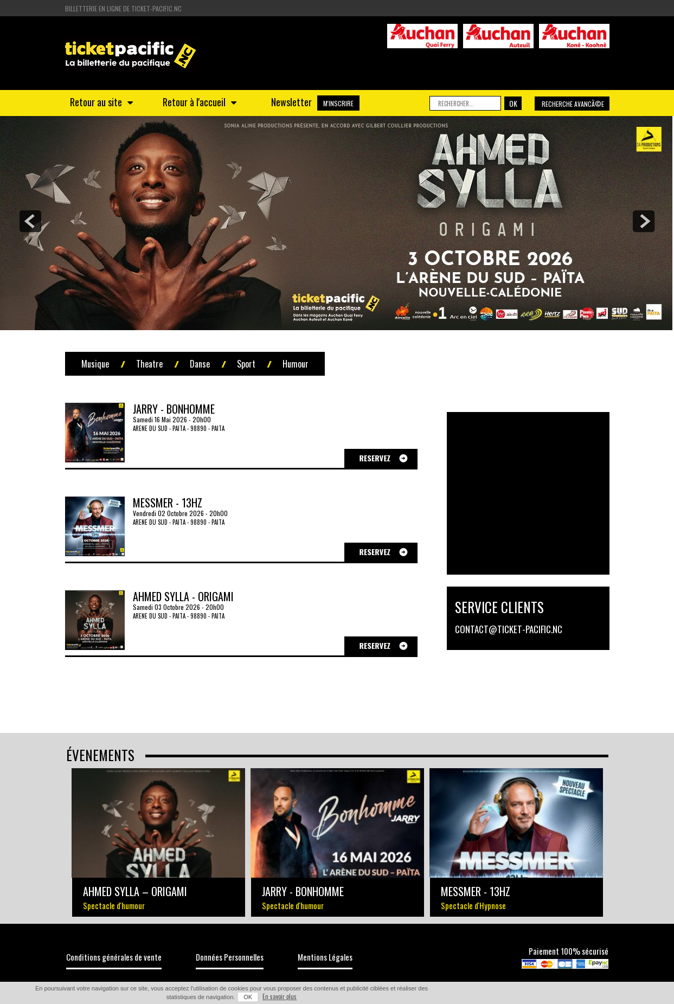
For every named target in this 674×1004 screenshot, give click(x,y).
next (643, 221)
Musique (95, 363)
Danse (200, 363)
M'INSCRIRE (338, 103)
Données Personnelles (230, 957)
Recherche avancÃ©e (573, 103)
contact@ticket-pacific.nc (508, 629)
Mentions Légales (325, 957)
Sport (246, 363)
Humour (296, 363)
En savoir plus (279, 996)
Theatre (149, 363)
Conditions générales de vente (114, 957)
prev (30, 221)
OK (247, 997)
